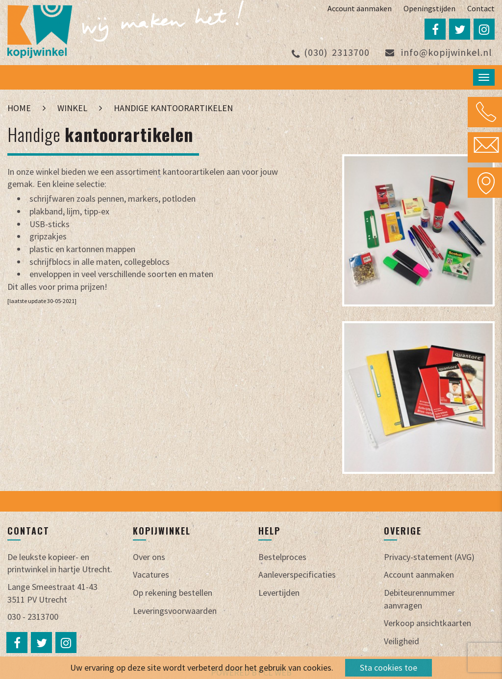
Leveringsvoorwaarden (175, 610)
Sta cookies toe (388, 667)
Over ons (149, 556)
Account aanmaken (359, 8)
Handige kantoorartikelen (173, 108)
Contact (481, 8)
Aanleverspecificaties (297, 574)
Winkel (72, 108)
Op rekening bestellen (172, 592)
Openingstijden (429, 8)
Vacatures (151, 574)
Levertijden (279, 592)
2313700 (331, 52)
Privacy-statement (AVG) (429, 556)
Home (20, 108)
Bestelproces (282, 556)
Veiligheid (401, 641)
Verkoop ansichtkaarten (427, 623)
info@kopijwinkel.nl (438, 52)
